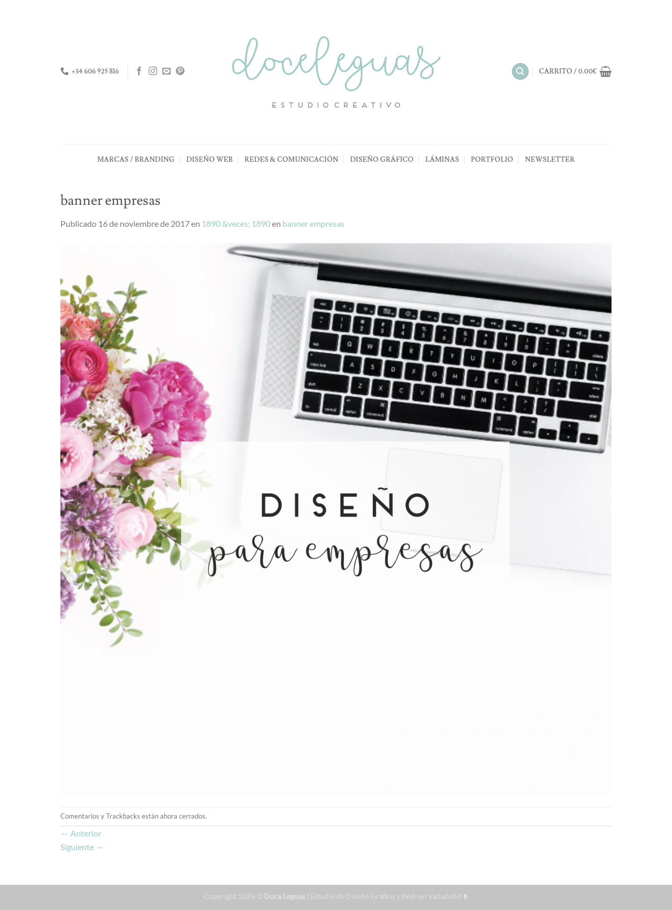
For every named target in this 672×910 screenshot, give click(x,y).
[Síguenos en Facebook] (139, 71)
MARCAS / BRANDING (135, 159)
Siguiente (82, 847)
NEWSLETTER (550, 159)
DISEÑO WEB (209, 159)
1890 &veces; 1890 (236, 223)
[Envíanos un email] (166, 71)
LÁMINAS (442, 159)
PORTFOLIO (492, 159)
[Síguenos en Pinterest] (180, 71)
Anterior (80, 833)
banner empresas (313, 223)
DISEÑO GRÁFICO (382, 159)
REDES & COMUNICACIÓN (292, 159)
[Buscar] (520, 71)
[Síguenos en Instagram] (153, 71)
